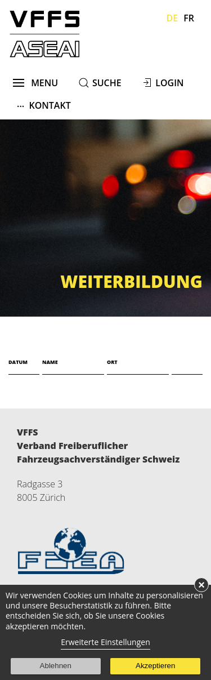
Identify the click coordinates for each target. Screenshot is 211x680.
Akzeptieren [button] (155, 665)
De (172, 18)
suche (107, 83)
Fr (188, 18)
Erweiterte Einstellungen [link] (105, 642)
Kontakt (44, 105)
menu (36, 83)
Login (169, 83)
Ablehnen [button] (55, 665)
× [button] (201, 585)
